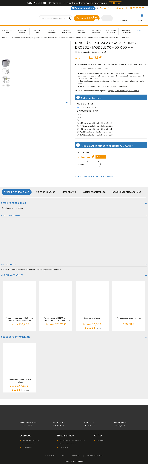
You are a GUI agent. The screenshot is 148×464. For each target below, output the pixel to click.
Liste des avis (69, 192)
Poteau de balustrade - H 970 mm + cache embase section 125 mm (19, 319)
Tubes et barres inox (66, 31)
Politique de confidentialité (95, 455)
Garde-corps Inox (7, 31)
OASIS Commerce (78, 461)
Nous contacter (63, 447)
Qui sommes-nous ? (28, 444)
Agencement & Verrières (111, 31)
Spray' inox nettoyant (92, 318)
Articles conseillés (94, 192)
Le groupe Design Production (31, 440)
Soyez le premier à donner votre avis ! (90, 52)
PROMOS (140, 30)
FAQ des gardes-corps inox (67, 444)
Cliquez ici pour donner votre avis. (49, 270)
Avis (99, 328)
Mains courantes (52, 31)
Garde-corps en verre (22, 31)
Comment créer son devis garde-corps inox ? (72, 440)
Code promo (99, 440)
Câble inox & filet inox (81, 31)
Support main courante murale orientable (19, 381)
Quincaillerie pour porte (96, 31)
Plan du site (76, 455)
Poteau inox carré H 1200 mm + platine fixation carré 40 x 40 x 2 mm (56, 319)
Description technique (16, 192)
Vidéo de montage (45, 192)
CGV (63, 455)
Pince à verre (37, 31)
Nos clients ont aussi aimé (127, 192)
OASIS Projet (68, 461)
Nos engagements (27, 447)
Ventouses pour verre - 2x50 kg (129, 318)
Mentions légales (50, 455)
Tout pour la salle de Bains (126, 31)
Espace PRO (84, 18)
